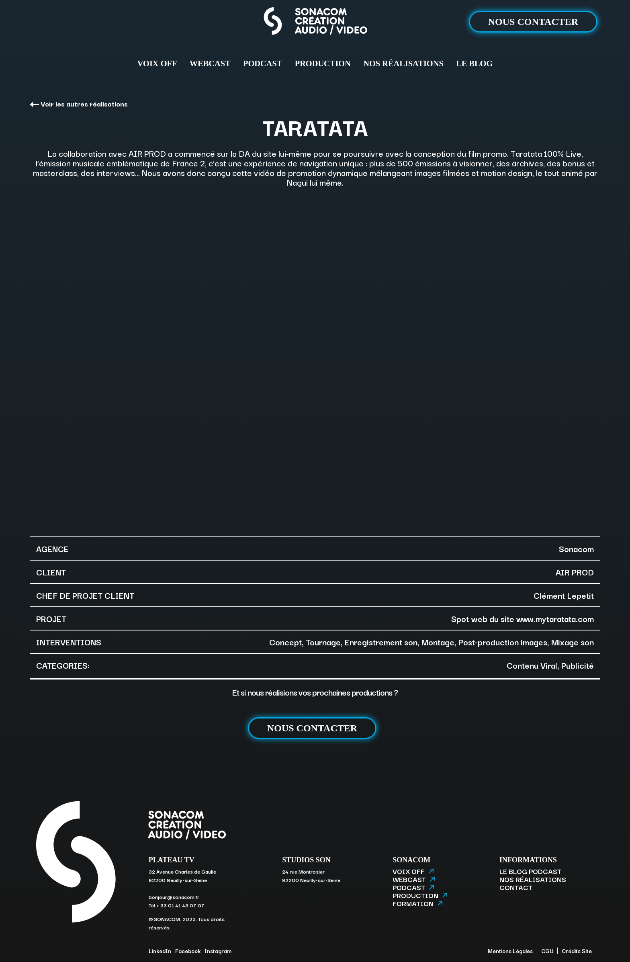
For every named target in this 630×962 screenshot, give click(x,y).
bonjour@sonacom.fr (174, 896)
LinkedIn (160, 951)
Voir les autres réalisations (79, 103)
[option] (315, 361)
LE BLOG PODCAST (530, 871)
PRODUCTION (323, 63)
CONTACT (515, 887)
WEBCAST (210, 63)
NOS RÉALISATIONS (403, 63)
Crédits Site (577, 951)
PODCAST (262, 63)
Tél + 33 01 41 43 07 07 (177, 905)
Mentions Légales (510, 951)
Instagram (218, 951)
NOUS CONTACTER (533, 21)
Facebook (187, 951)
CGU (547, 951)
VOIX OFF (157, 63)
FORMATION (417, 903)
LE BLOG (474, 63)
